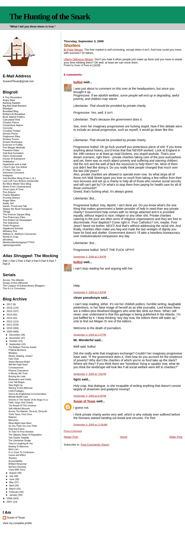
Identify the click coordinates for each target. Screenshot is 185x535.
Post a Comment (73, 431)
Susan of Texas (85, 401)
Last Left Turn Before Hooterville (21, 180)
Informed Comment (13, 172)
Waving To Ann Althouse (21, 388)
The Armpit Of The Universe (22, 405)
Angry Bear (9, 100)
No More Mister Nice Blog (17, 183)
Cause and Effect (17, 455)
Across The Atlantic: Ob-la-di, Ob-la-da (28, 411)
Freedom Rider (11, 150)
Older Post (175, 437)
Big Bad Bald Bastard (14, 105)
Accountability (16, 461)
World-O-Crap (10, 236)
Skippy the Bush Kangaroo (17, 208)
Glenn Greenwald (12, 155)
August (13, 473)
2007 (10, 501)
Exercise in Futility (13, 144)
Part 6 (44, 260)
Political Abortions (17, 350)
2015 (10, 311)
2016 (10, 307)
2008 (10, 498)
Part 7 (52, 260)
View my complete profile (17, 523)
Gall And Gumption (13, 153)
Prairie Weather (11, 194)
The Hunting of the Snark (49, 16)
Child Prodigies (16, 391)
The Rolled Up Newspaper (17, 220)
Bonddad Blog (10, 111)
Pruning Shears (11, 197)
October (13, 341)
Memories (13, 420)
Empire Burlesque (13, 141)
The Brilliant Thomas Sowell (22, 347)
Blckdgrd (7, 108)
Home (123, 437)
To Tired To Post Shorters (21, 432)
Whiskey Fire (10, 231)
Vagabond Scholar (13, 228)
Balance (13, 417)
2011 (10, 324)
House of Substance (14, 158)
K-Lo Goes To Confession (21, 452)
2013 (10, 317)
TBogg (6, 211)
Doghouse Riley (11, 136)
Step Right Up (16, 385)
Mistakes (13, 353)
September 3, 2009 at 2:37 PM (90, 334)
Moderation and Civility (20, 379)
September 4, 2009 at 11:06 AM (90, 424)
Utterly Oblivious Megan (78, 59)
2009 (10, 331)
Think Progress (11, 225)
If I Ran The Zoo (12, 169)
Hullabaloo (9, 161)
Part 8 (6, 263)
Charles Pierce (11, 122)
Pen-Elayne (9, 192)
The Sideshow (11, 222)
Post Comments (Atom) (95, 444)
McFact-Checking (17, 467)
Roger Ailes (9, 200)
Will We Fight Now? (18, 364)
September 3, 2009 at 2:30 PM (90, 256)
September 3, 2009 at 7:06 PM (90, 374)
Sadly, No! (8, 203)
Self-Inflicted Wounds (19, 408)
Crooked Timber (12, 130)
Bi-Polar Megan (73, 49)
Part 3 (21, 260)
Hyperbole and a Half (14, 164)
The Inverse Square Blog (16, 214)
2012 (10, 321)
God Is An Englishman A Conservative (27, 394)
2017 (10, 304)
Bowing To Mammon (19, 446)
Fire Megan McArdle (14, 147)
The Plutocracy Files (14, 217)
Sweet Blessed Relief (19, 362)
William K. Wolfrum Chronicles (19, 233)
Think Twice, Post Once (20, 414)
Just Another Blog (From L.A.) (19, 178)
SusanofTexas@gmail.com (18, 81)
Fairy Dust (14, 359)
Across (13, 280)
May (11, 482)
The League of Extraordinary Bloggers (24, 285)
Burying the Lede (17, 376)
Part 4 (29, 260)
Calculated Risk (11, 119)
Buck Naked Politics (14, 116)
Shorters (13, 458)
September (15, 344)
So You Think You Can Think (23, 426)
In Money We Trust (18, 373)
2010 (10, 328)
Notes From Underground (17, 186)
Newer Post (71, 437)
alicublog (8, 239)
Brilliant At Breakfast (14, 114)
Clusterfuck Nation (13, 125)
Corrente (7, 128)
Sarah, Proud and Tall (15, 206)
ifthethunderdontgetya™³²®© (19, 242)
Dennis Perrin (10, 133)
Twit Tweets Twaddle (19, 438)
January (13, 495)
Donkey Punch (11, 139)
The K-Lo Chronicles (14, 288)
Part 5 (37, 260)
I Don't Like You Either (15, 167)
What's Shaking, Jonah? (21, 356)
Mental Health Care (18, 397)
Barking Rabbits (11, 102)
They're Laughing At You (21, 443)
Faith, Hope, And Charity (21, 402)
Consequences (16, 367)
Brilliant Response (18, 464)
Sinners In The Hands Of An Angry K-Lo (28, 400)
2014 (10, 314)
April (12, 485)
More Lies (13, 449)
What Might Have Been (20, 423)
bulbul (78, 82)
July (11, 476)
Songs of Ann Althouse (15, 282)
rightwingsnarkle (12, 245)
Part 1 (6, 260)
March (13, 488)
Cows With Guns (17, 470)
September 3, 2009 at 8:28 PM (90, 396)
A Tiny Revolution (12, 97)
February (14, 492)
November (15, 338)
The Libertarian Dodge (20, 440)
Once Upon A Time (13, 189)
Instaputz (8, 175)
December (15, 334)
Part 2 (14, 260)
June (12, 479)
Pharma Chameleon (19, 370)
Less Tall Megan (17, 382)
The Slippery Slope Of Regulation (25, 435)
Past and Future (17, 429)
